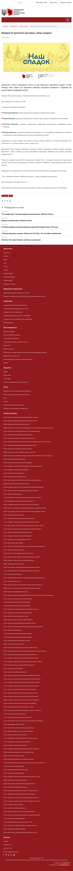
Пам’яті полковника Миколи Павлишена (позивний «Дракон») (20, 623)
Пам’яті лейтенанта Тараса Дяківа (12, 630)
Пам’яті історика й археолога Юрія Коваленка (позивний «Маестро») (22, 675)
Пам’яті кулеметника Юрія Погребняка (14, 766)
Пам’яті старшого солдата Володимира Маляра (16, 616)
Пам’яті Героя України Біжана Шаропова (14, 818)
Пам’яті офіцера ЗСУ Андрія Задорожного (14, 829)
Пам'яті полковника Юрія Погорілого (13, 804)
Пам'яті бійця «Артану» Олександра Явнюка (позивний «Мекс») (20, 832)
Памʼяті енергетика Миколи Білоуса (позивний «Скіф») (18, 822)
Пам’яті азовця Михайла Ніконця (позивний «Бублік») (18, 633)
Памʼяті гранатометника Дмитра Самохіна (15, 808)
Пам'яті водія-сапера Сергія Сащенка (13, 543)
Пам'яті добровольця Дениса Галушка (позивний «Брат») (18, 731)
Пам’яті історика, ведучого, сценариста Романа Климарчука (19, 665)
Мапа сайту (53, 2)
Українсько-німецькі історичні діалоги (14, 405)
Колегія (5, 266)
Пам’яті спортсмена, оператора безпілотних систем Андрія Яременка (22, 431)
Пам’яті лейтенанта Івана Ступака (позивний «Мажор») (18, 435)
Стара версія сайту (41, 2)
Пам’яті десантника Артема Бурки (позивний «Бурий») (18, 637)
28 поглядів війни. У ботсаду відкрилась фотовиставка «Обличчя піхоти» (36, 213)
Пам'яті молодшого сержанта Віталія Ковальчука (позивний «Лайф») (22, 682)
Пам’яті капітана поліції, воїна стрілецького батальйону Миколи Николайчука (24, 762)
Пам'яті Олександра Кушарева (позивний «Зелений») (18, 717)
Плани (5, 259)
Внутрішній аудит (8, 273)
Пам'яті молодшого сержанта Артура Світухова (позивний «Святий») (22, 801)
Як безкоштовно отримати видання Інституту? (16, 342)
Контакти (7, 837)
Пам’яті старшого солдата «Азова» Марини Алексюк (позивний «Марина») (23, 584)
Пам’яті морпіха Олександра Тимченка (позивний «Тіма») (19, 752)
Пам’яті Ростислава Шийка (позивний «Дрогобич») (17, 605)
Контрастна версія (65, 2)
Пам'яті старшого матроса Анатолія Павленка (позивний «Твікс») (21, 693)
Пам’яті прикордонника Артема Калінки (14, 724)
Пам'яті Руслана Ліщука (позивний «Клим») (15, 476)
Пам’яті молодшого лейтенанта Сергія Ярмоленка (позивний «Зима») (22, 776)
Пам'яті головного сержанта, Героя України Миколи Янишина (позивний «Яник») (25, 651)
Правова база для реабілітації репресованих (15, 305)
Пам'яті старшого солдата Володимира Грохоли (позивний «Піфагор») (22, 815)
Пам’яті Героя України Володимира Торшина (15, 780)
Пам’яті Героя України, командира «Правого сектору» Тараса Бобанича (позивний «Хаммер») (28, 455)
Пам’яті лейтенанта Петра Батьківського (14, 550)
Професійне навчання (9, 284)
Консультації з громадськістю (11, 338)
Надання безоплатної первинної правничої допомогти (18, 359)
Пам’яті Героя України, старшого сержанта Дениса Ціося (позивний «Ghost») (24, 525)
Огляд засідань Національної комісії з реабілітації (17, 315)
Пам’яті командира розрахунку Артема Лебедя (16, 769)
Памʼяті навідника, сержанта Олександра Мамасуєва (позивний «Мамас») (23, 661)
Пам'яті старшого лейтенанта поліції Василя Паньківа (18, 598)
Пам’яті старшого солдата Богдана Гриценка (15, 672)
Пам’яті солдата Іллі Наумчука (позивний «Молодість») (18, 462)
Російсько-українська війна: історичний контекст (16, 394)
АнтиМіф (6, 401)
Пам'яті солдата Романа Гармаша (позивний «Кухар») (18, 532)
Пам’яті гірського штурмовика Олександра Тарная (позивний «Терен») (22, 679)
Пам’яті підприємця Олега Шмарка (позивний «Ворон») (18, 619)
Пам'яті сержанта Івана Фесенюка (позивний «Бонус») (18, 448)
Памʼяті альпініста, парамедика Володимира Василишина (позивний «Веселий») (25, 508)
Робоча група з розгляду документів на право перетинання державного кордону (25, 352)
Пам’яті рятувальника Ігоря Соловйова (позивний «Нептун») (19, 452)
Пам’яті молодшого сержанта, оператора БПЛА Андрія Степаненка (21, 696)
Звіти (5, 263)
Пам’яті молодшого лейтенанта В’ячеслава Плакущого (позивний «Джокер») (24, 487)
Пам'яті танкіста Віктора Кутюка (12, 581)
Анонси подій (23, 26)
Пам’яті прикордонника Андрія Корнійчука (15, 714)
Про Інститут (7, 252)
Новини (6, 371)
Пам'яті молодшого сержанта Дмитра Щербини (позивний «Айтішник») (22, 710)
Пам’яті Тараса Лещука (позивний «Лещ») (14, 459)
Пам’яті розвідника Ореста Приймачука (14, 473)
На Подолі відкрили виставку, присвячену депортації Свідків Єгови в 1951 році (36, 226)
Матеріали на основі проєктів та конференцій (16, 408)
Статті (5, 398)
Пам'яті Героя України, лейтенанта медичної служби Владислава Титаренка (23, 721)
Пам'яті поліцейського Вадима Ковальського (15, 787)
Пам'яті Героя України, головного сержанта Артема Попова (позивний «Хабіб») (24, 511)
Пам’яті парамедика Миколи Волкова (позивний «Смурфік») (19, 794)
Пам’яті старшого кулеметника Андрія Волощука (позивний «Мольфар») (23, 529)
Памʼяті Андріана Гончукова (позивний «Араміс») (16, 424)
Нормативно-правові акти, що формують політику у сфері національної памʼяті (24, 296)
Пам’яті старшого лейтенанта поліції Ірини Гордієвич (17, 536)
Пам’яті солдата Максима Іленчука (13, 574)
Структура (6, 256)
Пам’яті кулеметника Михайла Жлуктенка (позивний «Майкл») (20, 703)
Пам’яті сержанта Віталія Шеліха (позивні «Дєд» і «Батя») (19, 707)
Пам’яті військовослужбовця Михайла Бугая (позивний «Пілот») (20, 421)
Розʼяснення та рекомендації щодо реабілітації (16, 308)
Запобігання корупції (9, 277)
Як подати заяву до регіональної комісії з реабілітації (18, 319)
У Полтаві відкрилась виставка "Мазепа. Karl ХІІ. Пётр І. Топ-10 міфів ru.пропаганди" (36, 232)
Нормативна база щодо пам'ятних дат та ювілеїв (16, 293)
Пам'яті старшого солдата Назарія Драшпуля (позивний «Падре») (21, 490)
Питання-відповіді (8, 322)
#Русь (10, 196)
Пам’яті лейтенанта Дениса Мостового (14, 515)
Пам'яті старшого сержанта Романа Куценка (15, 734)
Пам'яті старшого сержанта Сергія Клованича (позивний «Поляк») (21, 658)
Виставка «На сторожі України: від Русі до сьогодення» (36, 239)
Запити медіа (7, 378)
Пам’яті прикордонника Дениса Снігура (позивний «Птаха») (19, 438)
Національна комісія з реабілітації (13, 312)
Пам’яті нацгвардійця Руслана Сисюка (14, 564)
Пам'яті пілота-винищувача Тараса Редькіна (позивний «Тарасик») (21, 417)
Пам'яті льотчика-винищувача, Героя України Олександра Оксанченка (22, 588)
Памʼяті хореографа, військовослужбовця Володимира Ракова (20, 445)
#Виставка (5, 196)
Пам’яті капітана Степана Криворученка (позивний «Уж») (19, 553)
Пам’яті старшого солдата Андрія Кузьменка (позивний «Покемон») (21, 748)
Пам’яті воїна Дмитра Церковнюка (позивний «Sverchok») (19, 759)
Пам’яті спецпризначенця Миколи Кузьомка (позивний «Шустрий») (21, 504)
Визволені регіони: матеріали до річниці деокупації (17, 391)
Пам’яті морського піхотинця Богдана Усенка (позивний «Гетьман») (21, 609)
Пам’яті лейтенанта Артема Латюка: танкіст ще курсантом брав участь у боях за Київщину (27, 441)
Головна (5, 26)
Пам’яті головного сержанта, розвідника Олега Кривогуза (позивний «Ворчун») (24, 546)
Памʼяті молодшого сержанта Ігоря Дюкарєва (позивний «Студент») (21, 571)
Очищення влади (8, 280)
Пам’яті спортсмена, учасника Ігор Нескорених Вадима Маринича (21, 797)
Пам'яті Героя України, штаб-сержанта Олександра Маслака (19, 783)
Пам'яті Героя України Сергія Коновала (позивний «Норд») (19, 728)
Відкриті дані (7, 345)
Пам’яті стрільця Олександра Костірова (14, 755)
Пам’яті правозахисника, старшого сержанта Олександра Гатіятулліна (22, 557)
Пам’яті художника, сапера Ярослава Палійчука (16, 469)
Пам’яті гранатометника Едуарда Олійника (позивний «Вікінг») (20, 654)
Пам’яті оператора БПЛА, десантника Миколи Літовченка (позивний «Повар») (24, 578)
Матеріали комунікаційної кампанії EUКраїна (16, 382)
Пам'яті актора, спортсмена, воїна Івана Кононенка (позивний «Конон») (22, 480)
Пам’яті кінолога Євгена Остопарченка (14, 644)
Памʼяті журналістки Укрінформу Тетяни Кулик (16, 591)
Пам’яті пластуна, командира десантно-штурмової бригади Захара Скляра (23, 626)
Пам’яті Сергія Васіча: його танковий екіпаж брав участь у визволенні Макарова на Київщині (28, 428)
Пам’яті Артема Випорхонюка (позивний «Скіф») (16, 483)
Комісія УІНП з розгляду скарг (11, 356)
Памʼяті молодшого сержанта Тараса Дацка (15, 745)
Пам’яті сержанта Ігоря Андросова (13, 494)
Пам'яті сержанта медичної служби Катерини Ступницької (19, 560)
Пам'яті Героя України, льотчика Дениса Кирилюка (17, 741)
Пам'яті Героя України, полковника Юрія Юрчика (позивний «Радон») (22, 567)
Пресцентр (13, 26)
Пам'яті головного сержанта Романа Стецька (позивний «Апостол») (21, 686)
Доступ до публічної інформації (12, 335)
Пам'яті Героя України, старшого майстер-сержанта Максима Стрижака (22, 497)
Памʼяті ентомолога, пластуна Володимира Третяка (17, 539)
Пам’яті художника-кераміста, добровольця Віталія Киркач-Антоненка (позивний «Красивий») (28, 595)
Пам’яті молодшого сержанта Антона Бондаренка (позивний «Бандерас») (23, 466)
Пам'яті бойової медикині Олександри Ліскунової (17, 640)
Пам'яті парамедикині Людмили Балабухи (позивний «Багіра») (20, 825)
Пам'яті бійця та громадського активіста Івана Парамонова (19, 811)
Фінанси (6, 363)
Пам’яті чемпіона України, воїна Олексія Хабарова (17, 602)
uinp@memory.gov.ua (13, 852)
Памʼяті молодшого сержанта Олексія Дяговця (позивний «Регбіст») (21, 522)
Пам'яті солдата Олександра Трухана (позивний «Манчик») (19, 518)
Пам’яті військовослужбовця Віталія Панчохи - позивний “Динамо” (21, 790)
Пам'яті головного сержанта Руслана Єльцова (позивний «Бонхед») (21, 700)
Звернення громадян (9, 331)
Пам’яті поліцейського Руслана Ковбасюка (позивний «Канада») (20, 738)
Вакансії (6, 270)
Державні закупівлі (9, 349)
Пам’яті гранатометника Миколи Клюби (14, 773)
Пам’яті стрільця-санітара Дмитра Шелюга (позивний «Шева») (20, 689)
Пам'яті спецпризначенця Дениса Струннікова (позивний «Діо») (20, 647)
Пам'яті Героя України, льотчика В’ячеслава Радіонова (18, 612)
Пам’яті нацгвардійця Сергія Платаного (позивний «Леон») (19, 501)
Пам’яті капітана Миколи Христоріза (13, 668)
